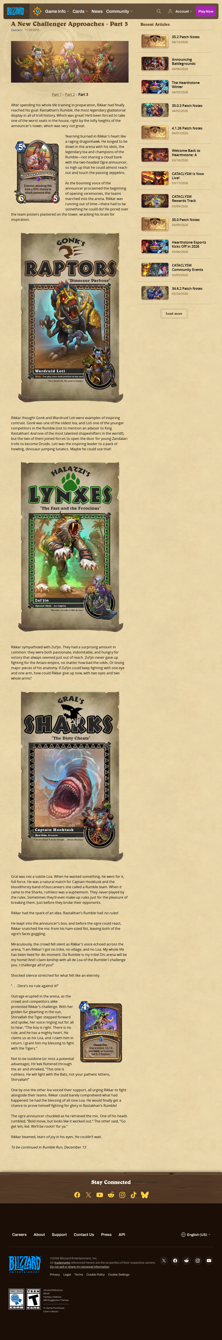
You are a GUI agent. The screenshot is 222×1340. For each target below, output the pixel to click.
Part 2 (70, 94)
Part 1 (57, 94)
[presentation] (16, 11)
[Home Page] (36, 11)
